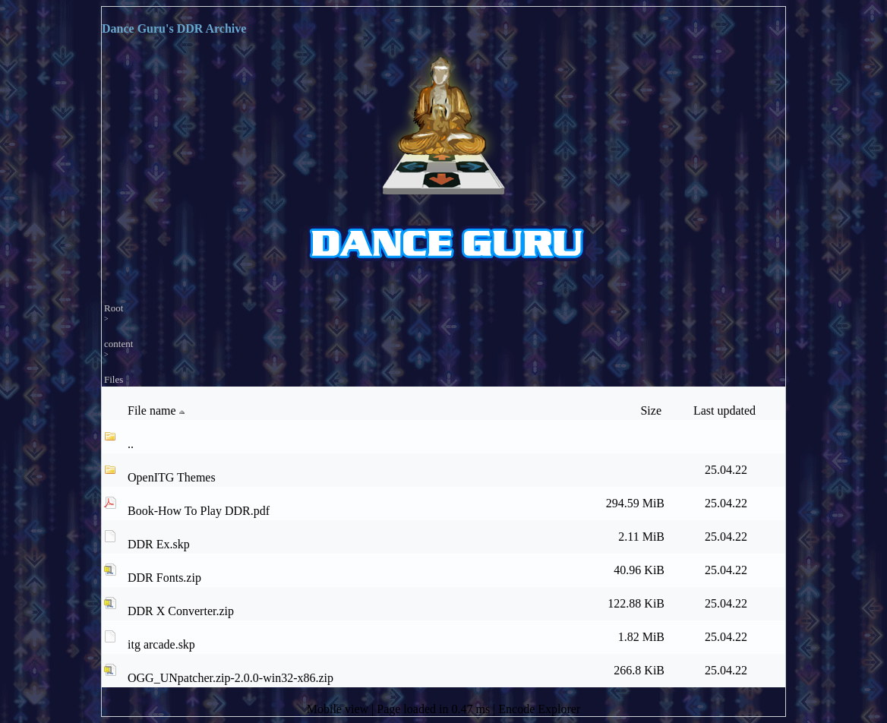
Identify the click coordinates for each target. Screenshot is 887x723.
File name (158, 411)
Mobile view (339, 708)
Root (113, 308)
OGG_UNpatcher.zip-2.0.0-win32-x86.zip (230, 677)
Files (113, 379)
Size (652, 410)
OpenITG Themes (172, 477)
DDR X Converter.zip (181, 611)
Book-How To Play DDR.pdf (199, 510)
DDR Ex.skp (159, 544)
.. (131, 443)
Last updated (726, 410)
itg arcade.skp (161, 644)
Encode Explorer (539, 708)
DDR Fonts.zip (164, 577)
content (118, 343)
